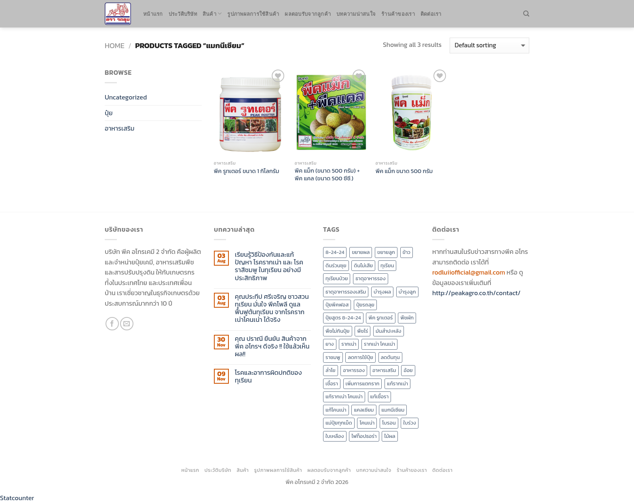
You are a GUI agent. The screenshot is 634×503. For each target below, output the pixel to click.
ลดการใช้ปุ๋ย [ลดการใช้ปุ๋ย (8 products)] (360, 357)
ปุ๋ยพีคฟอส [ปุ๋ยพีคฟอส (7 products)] (337, 305)
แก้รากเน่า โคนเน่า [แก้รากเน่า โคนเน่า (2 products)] (344, 396)
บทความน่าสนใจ (356, 13)
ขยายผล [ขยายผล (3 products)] (361, 252)
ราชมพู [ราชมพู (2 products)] (332, 357)
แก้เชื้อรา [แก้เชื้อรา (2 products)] (379, 396)
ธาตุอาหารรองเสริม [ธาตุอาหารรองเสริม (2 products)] (345, 292)
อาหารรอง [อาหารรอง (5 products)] (354, 370)
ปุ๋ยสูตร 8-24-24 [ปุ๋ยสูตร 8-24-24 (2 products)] (343, 317)
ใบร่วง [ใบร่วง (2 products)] (409, 423)
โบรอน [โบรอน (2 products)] (389, 423)
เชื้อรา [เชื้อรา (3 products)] (331, 383)
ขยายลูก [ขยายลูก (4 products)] (386, 252)
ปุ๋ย (109, 113)
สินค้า (212, 13)
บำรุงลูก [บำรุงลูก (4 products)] (407, 292)
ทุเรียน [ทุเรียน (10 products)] (387, 265)
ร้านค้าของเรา (398, 13)
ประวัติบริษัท (183, 13)
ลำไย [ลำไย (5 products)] (330, 370)
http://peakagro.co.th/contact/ (476, 293)
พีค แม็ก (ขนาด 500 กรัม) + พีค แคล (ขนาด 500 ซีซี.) (327, 174)
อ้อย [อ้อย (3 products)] (408, 370)
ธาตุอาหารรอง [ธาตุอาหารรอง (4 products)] (370, 278)
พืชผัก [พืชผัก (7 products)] (407, 317)
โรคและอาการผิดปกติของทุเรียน (268, 376)
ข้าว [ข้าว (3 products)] (406, 252)
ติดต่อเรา (431, 13)
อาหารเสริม (119, 128)
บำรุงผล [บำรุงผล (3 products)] (382, 292)
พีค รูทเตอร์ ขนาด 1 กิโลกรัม (246, 171)
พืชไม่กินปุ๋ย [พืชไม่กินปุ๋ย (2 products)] (337, 331)
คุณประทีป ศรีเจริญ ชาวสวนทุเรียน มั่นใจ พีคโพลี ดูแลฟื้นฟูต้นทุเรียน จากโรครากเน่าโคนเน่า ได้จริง (272, 308)
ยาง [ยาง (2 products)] (329, 344)
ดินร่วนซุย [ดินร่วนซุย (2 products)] (336, 265)
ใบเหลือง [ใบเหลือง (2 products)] (334, 436)
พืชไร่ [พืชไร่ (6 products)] (362, 331)
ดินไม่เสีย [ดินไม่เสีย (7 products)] (363, 265)
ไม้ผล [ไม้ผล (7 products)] (389, 436)
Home (115, 45)
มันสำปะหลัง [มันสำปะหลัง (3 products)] (389, 331)
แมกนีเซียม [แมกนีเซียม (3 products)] (392, 410)
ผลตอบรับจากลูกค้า (308, 13)
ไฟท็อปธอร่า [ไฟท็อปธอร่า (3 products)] (363, 436)
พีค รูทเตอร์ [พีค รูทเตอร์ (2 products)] (380, 317)
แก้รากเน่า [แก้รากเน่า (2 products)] (397, 383)
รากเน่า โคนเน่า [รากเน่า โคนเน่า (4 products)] (379, 344)
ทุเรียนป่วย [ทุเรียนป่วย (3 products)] (336, 278)
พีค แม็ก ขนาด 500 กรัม (404, 171)
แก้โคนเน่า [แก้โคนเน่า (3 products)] (336, 410)
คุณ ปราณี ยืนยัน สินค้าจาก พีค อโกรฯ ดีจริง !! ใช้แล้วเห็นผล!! (272, 346)
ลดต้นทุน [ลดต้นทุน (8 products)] (390, 357)
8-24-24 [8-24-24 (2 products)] (334, 252)
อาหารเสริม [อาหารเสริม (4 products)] (384, 370)
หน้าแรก (153, 13)
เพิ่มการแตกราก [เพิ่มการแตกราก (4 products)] (363, 383)
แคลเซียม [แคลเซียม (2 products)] (364, 410)
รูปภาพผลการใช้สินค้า (253, 13)
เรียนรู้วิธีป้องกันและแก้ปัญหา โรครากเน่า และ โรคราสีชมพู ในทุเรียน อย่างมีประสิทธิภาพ (269, 266)
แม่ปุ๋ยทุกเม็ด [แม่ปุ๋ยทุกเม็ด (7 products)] (338, 423)
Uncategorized (126, 97)
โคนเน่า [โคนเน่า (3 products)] (366, 423)
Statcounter (17, 498)
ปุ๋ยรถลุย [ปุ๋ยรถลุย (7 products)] (365, 305)
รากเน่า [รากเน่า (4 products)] (348, 344)
